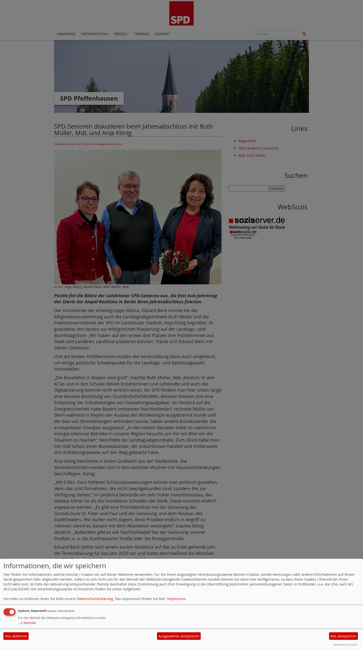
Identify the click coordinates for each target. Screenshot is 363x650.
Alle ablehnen (16, 636)
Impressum (176, 598)
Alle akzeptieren (343, 636)
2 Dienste (27, 622)
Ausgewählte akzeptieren (178, 636)
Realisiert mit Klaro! (345, 644)
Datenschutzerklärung (95, 598)
